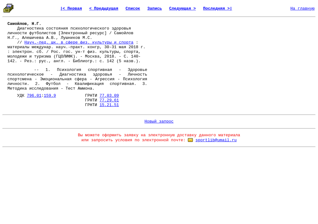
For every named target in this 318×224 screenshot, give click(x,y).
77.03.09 (109, 95)
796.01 (34, 95)
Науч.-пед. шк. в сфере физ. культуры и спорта (79, 42)
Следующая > (182, 8)
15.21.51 (109, 105)
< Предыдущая (103, 8)
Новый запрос (159, 121)
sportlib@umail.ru (216, 140)
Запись (155, 8)
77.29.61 (109, 100)
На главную (302, 8)
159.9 (50, 95)
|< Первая (71, 8)
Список (132, 8)
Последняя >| (217, 8)
